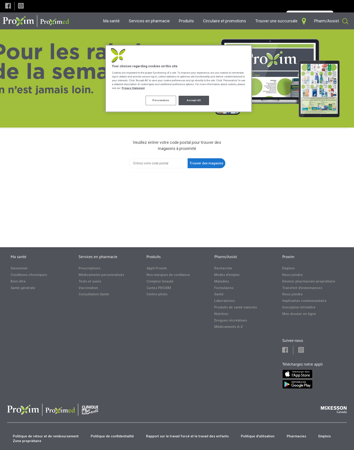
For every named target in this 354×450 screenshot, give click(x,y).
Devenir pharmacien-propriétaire (308, 281)
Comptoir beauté (160, 281)
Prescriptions (89, 268)
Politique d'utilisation (258, 436)
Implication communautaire (304, 301)
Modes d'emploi (227, 275)
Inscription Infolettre (298, 307)
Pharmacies (296, 436)
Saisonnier (19, 268)
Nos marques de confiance (168, 275)
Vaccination (88, 288)
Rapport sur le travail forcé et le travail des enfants (187, 436)
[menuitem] (112, 20)
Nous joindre (292, 275)
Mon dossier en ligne (299, 314)
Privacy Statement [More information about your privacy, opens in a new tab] (133, 88)
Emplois (288, 268)
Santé (219, 294)
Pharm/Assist (225, 256)
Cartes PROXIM (159, 288)
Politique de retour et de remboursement (46, 436)
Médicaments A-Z (228, 327)
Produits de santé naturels (235, 307)
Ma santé (18, 256)
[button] (8, 6)
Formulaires (223, 288)
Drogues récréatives (230, 320)
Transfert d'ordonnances (302, 288)
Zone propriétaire (27, 441)
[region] (178, 78)
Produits (154, 256)
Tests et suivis (90, 281)
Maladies (221, 281)
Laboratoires (224, 301)
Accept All (194, 100)
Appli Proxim (157, 268)
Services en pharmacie (98, 256)
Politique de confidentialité (112, 436)
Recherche (223, 268)
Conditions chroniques (29, 275)
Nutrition (221, 314)
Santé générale (23, 288)
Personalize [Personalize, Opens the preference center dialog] (160, 100)
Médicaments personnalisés (101, 275)
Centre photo (157, 294)
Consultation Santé (94, 294)
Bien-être (18, 281)
